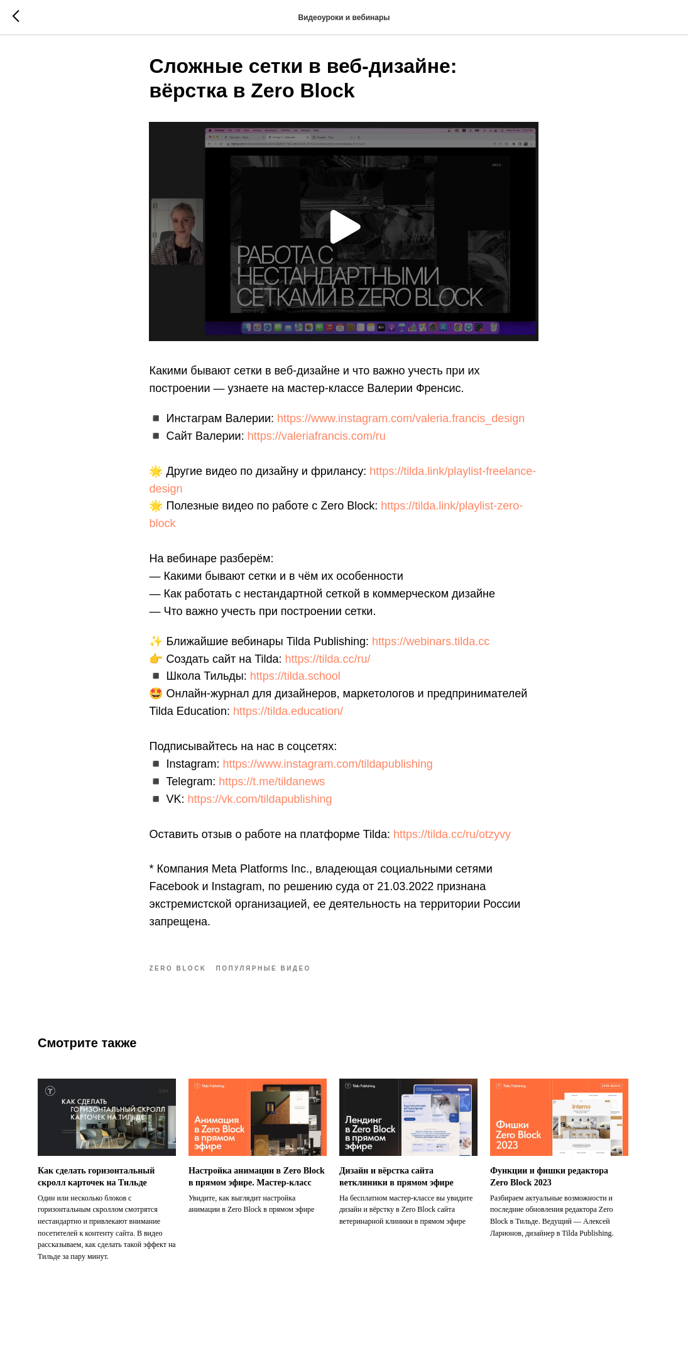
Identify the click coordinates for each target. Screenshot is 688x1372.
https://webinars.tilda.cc (430, 647)
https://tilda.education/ (288, 717)
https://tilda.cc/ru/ (328, 664)
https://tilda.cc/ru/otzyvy (452, 840)
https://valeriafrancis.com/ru (317, 441)
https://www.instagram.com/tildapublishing (328, 769)
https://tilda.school (295, 682)
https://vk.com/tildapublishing (260, 804)
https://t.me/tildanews (272, 787)
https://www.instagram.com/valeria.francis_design (401, 424)
